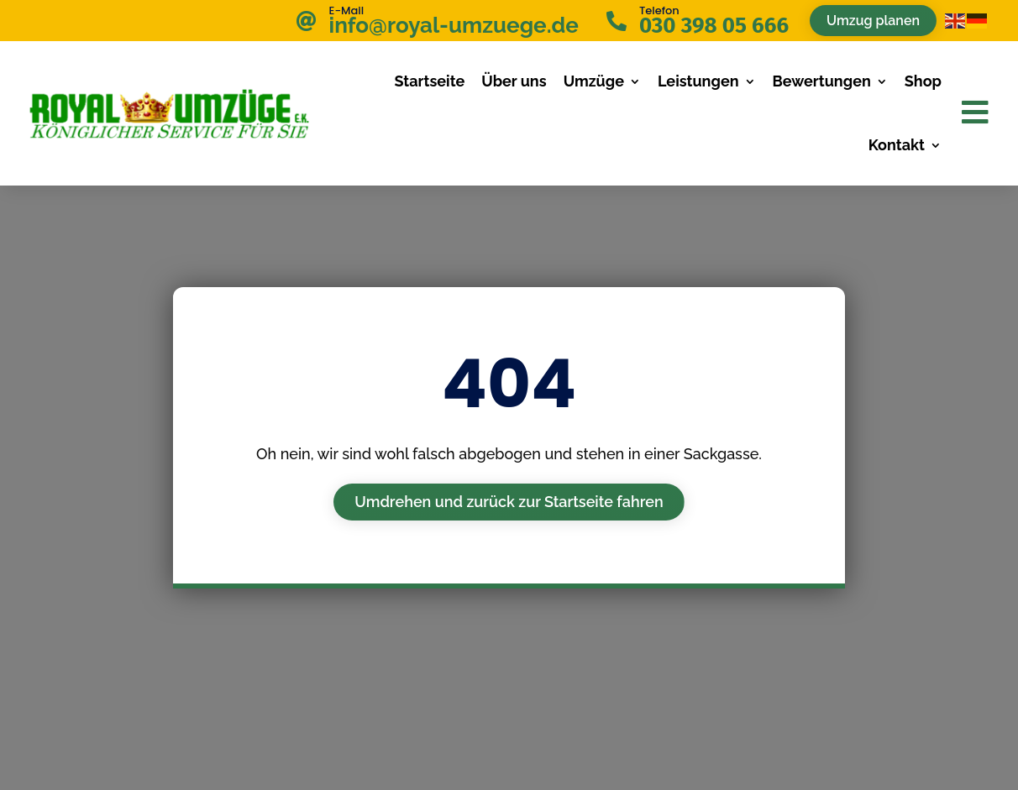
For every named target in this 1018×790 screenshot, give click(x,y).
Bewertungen (822, 81)
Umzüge (594, 81)
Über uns (513, 81)
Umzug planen (873, 21)
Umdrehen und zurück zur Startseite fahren (508, 501)
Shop (923, 81)
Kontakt (896, 145)
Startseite (429, 81)
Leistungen (698, 81)
